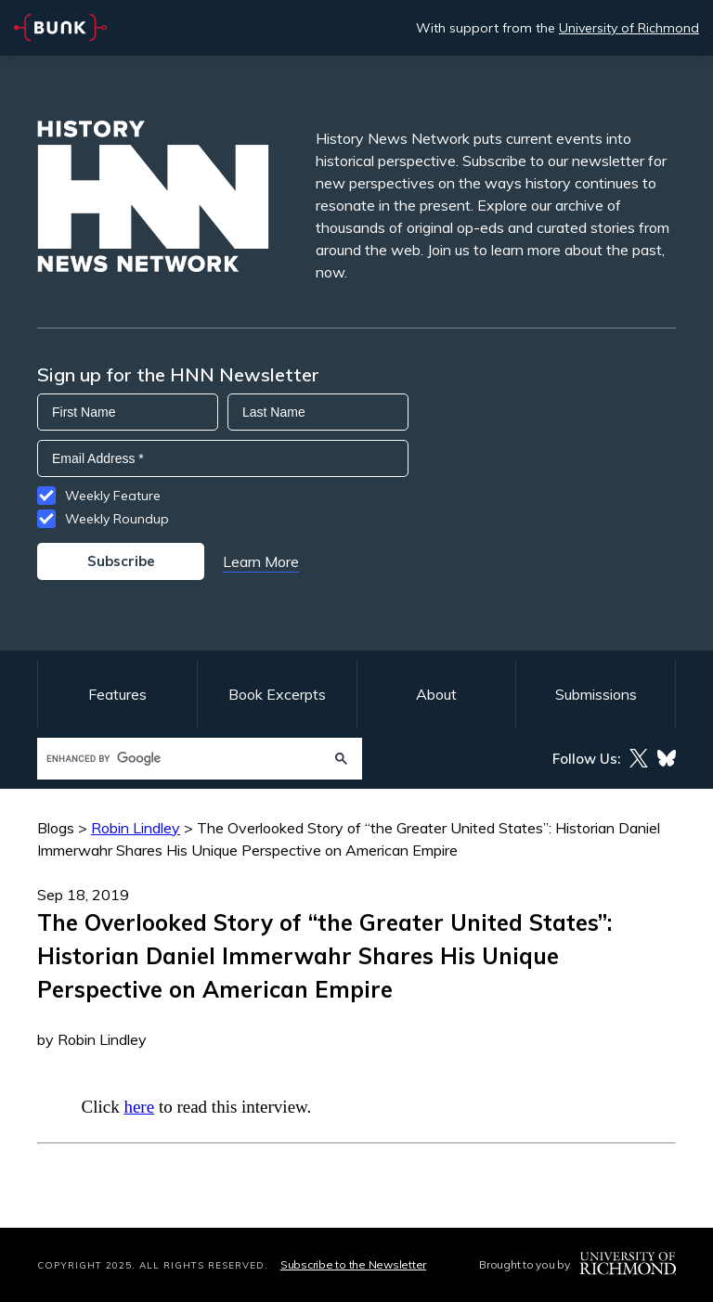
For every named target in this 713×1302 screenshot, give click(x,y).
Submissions (596, 694)
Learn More (261, 561)
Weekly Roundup (117, 518)
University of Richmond (629, 27)
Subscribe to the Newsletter (353, 1264)
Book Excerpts (277, 694)
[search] (181, 759)
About (436, 694)
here (138, 1106)
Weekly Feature (113, 495)
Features (117, 694)
